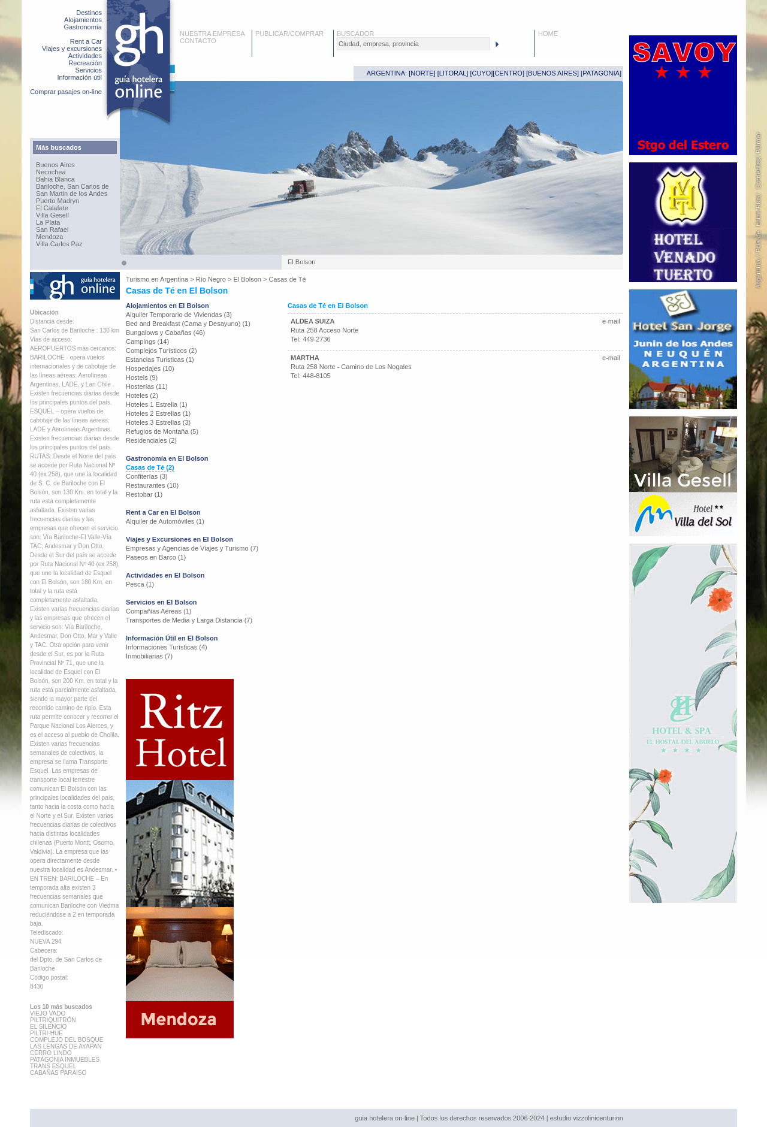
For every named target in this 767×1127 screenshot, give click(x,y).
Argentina (174, 279)
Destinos (89, 12)
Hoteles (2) (142, 395)
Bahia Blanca (55, 179)
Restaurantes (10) (152, 485)
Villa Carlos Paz (59, 243)
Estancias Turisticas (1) (160, 359)
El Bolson (247, 279)
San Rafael (52, 229)
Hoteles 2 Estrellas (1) (158, 413)
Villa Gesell (52, 215)
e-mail (611, 321)
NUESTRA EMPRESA (212, 33)
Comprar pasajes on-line (66, 91)
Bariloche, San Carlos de (72, 186)
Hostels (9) (142, 377)
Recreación (85, 63)
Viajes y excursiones (72, 48)
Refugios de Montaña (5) (162, 431)
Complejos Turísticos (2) (161, 350)
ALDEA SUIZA (313, 321)
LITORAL (453, 73)
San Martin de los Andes (71, 193)
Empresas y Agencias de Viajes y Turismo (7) (192, 548)
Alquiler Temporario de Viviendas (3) (179, 314)
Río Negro (211, 279)
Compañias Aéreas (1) (158, 611)
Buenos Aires (55, 164)
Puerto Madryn (57, 200)
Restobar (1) (144, 494)
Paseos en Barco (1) (156, 557)
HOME (548, 33)
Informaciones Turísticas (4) (166, 647)
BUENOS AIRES (552, 73)
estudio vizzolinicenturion (586, 1118)
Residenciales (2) (151, 440)
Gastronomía (83, 27)
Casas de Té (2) (150, 467)
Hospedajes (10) (150, 368)
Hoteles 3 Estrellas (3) (158, 422)
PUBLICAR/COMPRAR (289, 33)
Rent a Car (86, 41)
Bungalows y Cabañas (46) (165, 332)
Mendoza (49, 236)
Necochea (51, 172)
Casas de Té (287, 279)
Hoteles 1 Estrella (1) (157, 404)
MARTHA (305, 357)
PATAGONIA (601, 73)
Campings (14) (147, 341)
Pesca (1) (140, 584)
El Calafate (52, 207)
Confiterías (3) (147, 476)
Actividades (85, 55)
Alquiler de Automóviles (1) (165, 521)
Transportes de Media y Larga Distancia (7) (189, 620)
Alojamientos (83, 19)
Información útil (79, 77)
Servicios (88, 70)
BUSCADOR (355, 33)
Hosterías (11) (147, 386)
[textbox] (413, 43)
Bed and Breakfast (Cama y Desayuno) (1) (188, 323)
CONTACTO (198, 40)
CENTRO (508, 73)
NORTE (421, 73)
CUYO (481, 73)
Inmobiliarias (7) (149, 656)
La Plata (48, 222)
